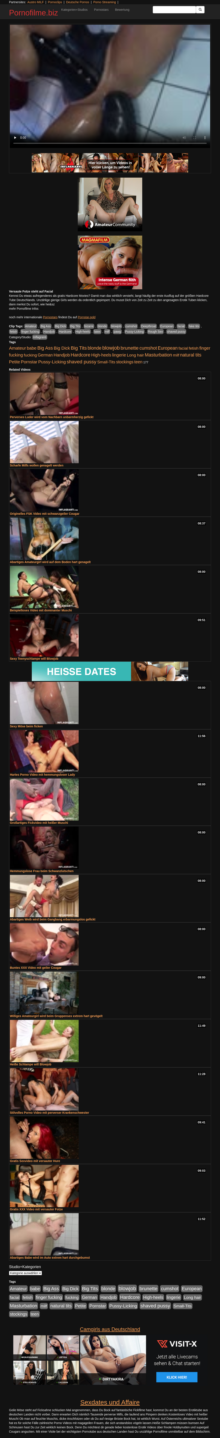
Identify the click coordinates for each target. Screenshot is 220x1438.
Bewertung (122, 9)
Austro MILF (36, 2)
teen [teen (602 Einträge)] (138, 362)
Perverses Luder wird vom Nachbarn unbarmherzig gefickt (51, 417)
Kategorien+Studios (74, 9)
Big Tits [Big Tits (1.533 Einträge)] (79, 348)
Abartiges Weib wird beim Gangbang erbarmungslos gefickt (52, 919)
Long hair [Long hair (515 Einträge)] (135, 355)
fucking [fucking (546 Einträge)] (30, 355)
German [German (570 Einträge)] (45, 355)
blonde (102, 326)
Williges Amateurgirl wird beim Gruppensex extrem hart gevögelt (56, 1016)
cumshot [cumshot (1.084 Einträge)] (148, 348)
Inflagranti (39, 337)
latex (97, 331)
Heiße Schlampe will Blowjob (30, 1064)
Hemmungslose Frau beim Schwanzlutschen (41, 871)
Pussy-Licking (134, 331)
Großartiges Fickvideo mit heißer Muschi (39, 822)
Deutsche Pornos (77, 2)
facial (181, 326)
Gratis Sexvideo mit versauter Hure (35, 1161)
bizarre (89, 326)
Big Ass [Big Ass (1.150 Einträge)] (45, 348)
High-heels (83, 331)
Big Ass (46, 326)
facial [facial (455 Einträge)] (183, 348)
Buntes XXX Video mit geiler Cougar (35, 967)
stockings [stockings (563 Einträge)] (125, 362)
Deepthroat (148, 326)
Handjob (49, 331)
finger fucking (30, 331)
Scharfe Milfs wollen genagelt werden (36, 465)
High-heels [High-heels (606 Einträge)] (101, 355)
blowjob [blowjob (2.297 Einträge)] (111, 348)
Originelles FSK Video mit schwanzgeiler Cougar (44, 513)
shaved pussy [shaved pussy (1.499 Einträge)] (81, 361)
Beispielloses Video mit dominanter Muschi (41, 610)
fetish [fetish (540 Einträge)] (194, 348)
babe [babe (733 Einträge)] (32, 348)
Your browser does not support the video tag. (110, 86)
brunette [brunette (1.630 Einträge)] (130, 348)
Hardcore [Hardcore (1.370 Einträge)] (80, 355)
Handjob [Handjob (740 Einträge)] (62, 355)
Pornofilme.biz (33, 12)
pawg (117, 331)
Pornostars (101, 9)
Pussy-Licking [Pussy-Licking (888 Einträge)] (52, 361)
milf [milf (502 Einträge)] (176, 355)
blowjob (116, 326)
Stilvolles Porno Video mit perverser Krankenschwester (49, 1112)
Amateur (31, 326)
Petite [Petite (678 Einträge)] (14, 362)
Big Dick (60, 326)
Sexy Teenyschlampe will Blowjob (34, 658)
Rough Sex (155, 331)
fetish (13, 331)
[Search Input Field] (174, 9)
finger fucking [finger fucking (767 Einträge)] (49, 1297)
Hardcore (65, 331)
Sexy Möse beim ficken (26, 726)
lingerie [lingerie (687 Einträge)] (119, 355)
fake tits (194, 326)
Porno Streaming (104, 2)
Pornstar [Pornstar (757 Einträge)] (29, 362)
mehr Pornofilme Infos (23, 308)
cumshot (131, 326)
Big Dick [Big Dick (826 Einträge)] (62, 348)
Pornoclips (55, 2)
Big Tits (75, 326)
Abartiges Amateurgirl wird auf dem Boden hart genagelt (50, 562)
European (166, 326)
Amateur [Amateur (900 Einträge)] (17, 348)
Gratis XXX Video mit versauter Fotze (36, 1209)
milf (107, 331)
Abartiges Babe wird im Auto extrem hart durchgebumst (50, 1257)
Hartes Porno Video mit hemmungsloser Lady (42, 774)
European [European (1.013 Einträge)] (168, 348)
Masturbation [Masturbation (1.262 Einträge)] (158, 355)
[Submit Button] (200, 9)
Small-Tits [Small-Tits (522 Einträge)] (106, 362)
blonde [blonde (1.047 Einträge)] (94, 348)
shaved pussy (176, 331)
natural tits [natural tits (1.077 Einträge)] (190, 355)
